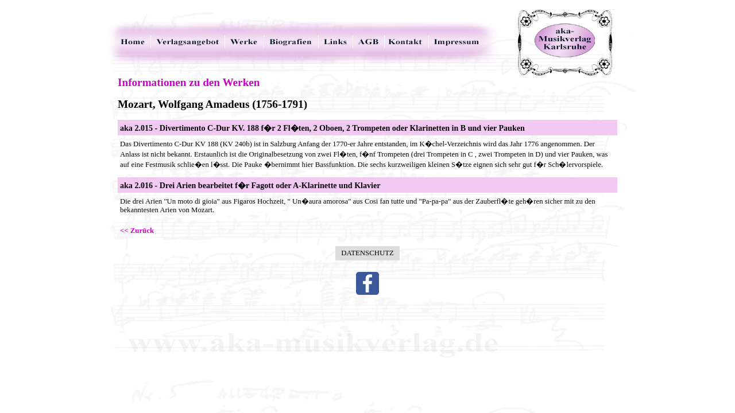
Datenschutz (367, 253)
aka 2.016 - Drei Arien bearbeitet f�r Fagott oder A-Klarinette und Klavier (250, 185)
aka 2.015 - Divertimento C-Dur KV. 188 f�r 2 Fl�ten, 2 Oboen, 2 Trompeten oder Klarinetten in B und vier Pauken (322, 128)
